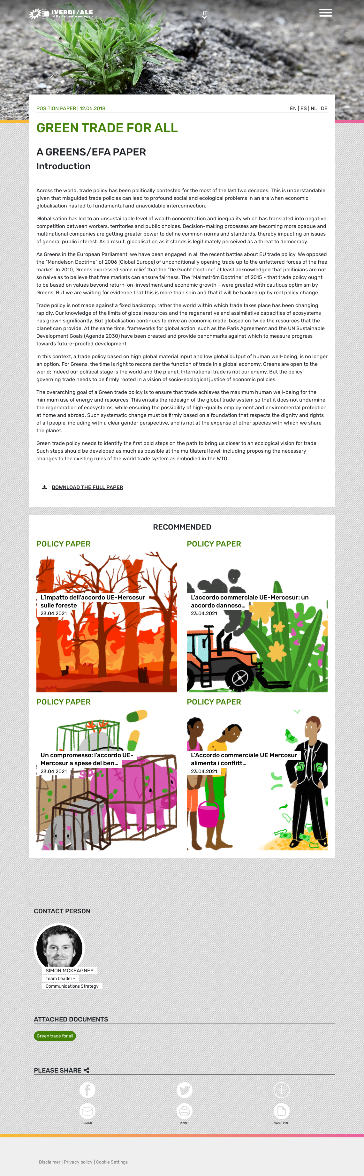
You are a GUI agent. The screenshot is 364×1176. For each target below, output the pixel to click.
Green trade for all (55, 1036)
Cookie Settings (112, 1162)
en (293, 108)
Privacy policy (78, 1162)
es (303, 108)
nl (314, 108)
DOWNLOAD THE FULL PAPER (87, 487)
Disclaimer (49, 1162)
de (324, 108)
